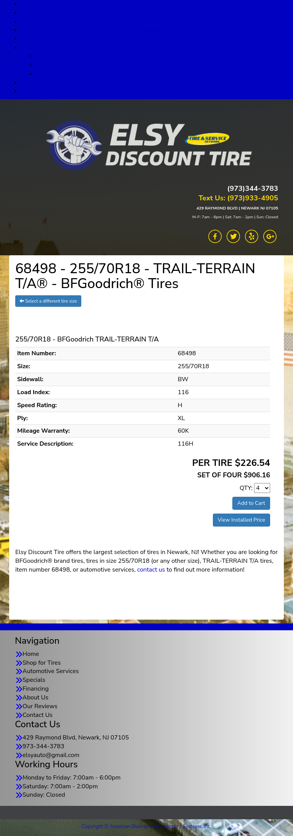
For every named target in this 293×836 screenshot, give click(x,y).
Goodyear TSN (162, 65)
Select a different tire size (48, 301)
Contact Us (154, 91)
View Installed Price (241, 520)
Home (31, 654)
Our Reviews (154, 82)
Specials (154, 30)
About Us (154, 47)
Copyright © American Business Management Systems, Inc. (146, 826)
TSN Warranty (161, 73)
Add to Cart (251, 503)
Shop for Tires (154, 12)
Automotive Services (154, 21)
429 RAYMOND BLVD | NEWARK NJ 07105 (237, 208)
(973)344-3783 (252, 188)
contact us (151, 569)
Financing (154, 38)
